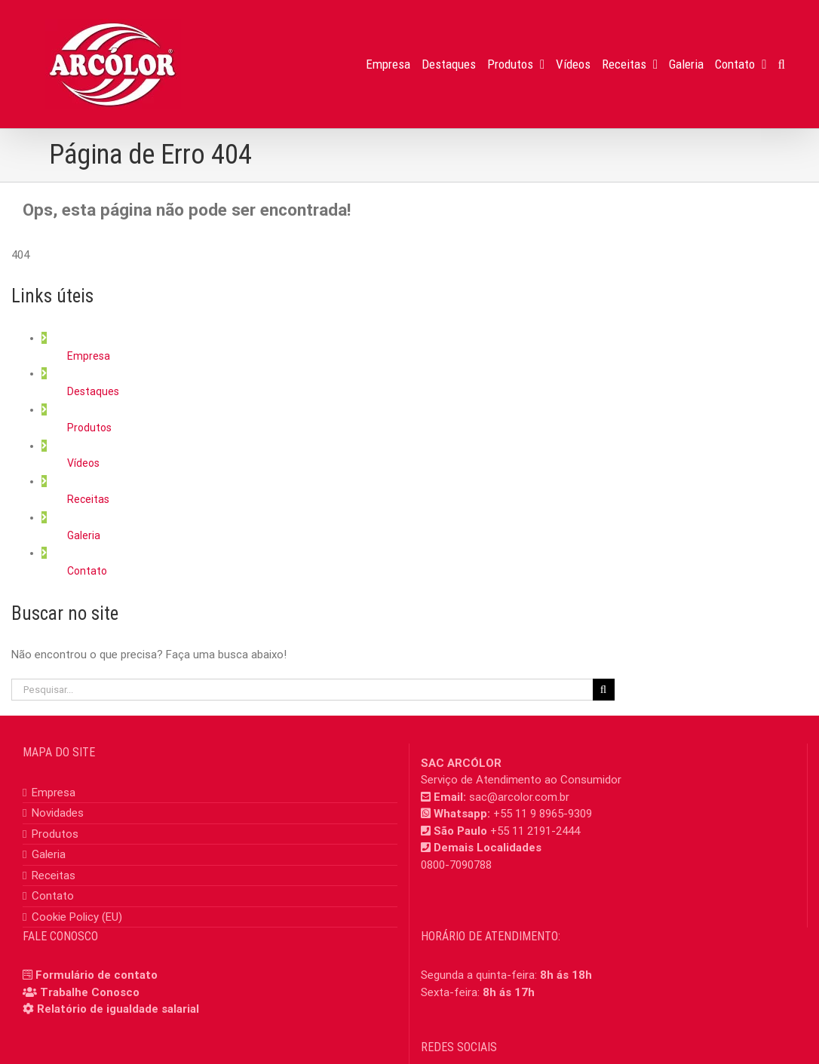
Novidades (58, 813)
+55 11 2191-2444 (535, 831)
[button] (781, 64)
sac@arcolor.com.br (519, 797)
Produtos (89, 428)
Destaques (93, 391)
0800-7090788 (456, 865)
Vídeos (83, 463)
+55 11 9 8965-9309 (542, 813)
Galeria (83, 535)
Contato (87, 571)
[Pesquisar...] (302, 690)
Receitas (88, 499)
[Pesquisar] (604, 690)
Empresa (88, 356)
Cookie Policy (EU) (77, 917)
